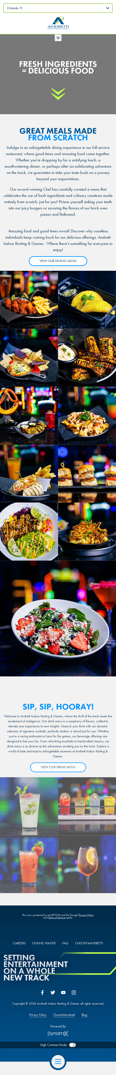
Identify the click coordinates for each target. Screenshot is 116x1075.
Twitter (53, 992)
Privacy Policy (86, 915)
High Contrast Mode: (54, 1045)
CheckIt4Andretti (64, 1015)
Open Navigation (60, 1062)
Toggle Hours (58, 37)
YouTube (63, 992)
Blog (84, 1015)
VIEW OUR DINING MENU (58, 261)
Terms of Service (56, 918)
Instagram (74, 992)
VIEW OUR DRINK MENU (58, 771)
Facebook (42, 992)
